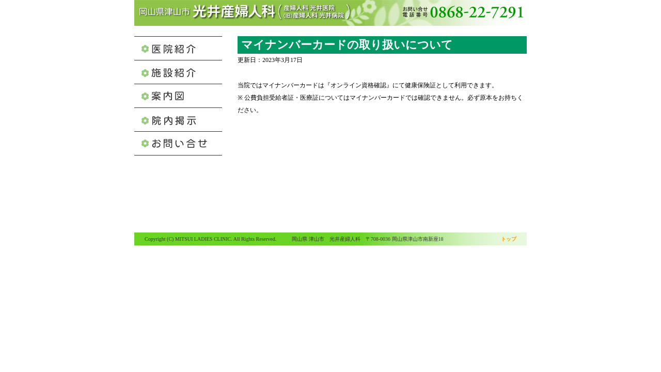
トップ (508, 239)
